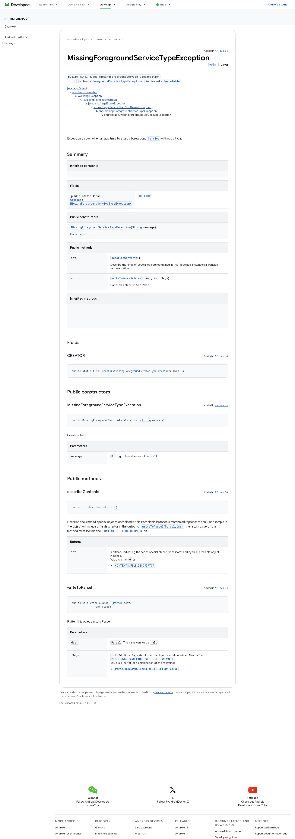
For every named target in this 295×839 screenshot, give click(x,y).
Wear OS (140, 833)
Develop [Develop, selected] (105, 4)
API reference (16, 18)
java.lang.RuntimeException (100, 99)
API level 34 (221, 50)
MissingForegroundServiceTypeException (100, 203)
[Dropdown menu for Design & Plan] (90, 4)
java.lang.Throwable (84, 92)
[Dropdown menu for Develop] (116, 4)
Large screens (143, 827)
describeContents (124, 258)
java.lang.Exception (90, 96)
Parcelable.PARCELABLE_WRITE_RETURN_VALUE (142, 659)
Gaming (100, 827)
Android (60, 827)
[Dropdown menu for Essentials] (58, 4)
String (137, 227)
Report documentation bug (271, 833)
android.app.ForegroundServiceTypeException (128, 111)
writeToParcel (121, 278)
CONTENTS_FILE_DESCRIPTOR (122, 531)
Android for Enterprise (68, 833)
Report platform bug (267, 827)
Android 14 (181, 833)
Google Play (133, 4)
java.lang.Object (77, 88)
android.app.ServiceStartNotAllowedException (122, 107)
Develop (98, 39)
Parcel (138, 278)
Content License (163, 692)
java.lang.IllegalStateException (107, 103)
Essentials (46, 4)
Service (154, 138)
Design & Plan (76, 4)
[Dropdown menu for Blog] (171, 4)
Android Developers (78, 39)
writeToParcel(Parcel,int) (162, 526)
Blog (163, 4)
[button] (24, 43)
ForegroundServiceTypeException (117, 81)
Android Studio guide (228, 831)
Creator (75, 200)
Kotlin (212, 65)
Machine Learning (106, 833)
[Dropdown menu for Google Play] (146, 4)
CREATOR (145, 196)
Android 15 (181, 827)
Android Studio (278, 4)
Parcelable (171, 81)
